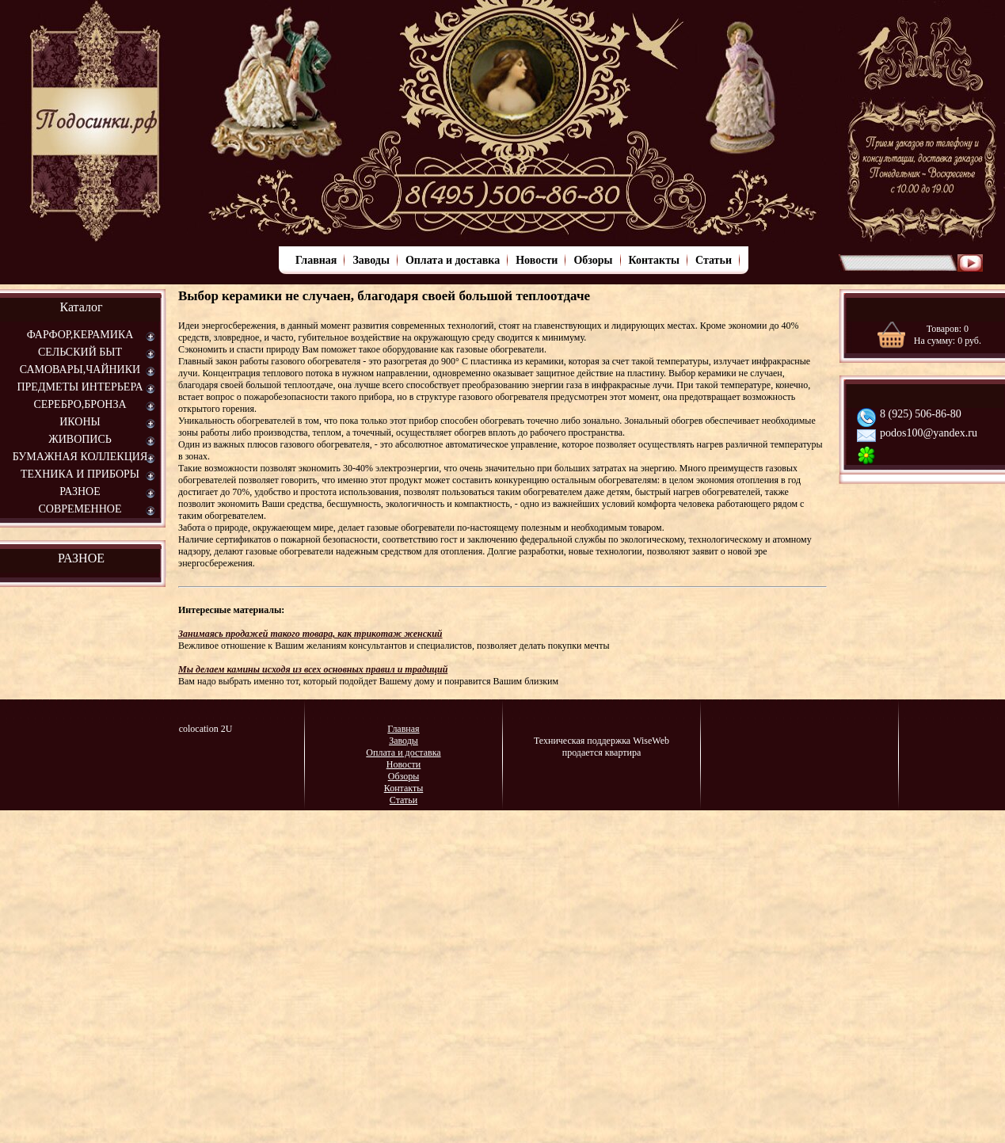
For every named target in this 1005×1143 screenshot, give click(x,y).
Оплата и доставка (452, 260)
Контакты (654, 260)
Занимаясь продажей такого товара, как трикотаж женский (310, 633)
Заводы (370, 260)
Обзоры (592, 260)
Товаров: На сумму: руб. (947, 334)
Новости (537, 260)
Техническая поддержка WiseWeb (601, 740)
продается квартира (601, 752)
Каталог (80, 307)
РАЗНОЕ (81, 558)
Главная (316, 260)
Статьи (713, 260)
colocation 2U (206, 728)
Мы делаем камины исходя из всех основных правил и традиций (312, 669)
